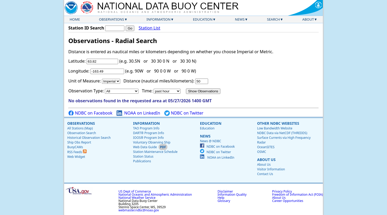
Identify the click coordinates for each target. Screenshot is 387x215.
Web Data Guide (145, 147)
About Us (266, 159)
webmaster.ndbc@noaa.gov (138, 210)
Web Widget (76, 156)
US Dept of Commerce (134, 191)
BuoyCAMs (75, 147)
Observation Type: (86, 91)
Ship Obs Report (79, 142)
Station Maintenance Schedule (155, 152)
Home (75, 19)
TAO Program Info (146, 128)
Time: (147, 91)
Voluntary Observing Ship (151, 142)
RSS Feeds (77, 152)
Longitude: (78, 71)
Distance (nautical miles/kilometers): (158, 81)
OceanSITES (266, 147)
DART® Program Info (148, 133)
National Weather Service (136, 197)
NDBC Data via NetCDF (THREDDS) (282, 133)
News (240, 19)
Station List (149, 28)
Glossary (223, 201)
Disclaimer (225, 191)
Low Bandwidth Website (274, 128)
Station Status (143, 156)
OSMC (261, 152)
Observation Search (81, 133)
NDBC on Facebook (90, 113)
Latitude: (77, 61)
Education (203, 19)
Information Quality (231, 194)
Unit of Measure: (84, 81)
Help (220, 197)
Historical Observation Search (89, 137)
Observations (111, 19)
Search (273, 19)
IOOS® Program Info (148, 137)
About (308, 19)
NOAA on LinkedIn (138, 113)
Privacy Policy (282, 191)
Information (159, 19)
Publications (142, 161)
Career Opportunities (287, 201)
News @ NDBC (210, 141)
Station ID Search (86, 28)
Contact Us (265, 174)
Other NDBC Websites (278, 123)
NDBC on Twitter (183, 113)
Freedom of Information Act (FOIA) (297, 194)
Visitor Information (271, 169)
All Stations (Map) (80, 128)
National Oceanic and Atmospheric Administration (155, 194)
